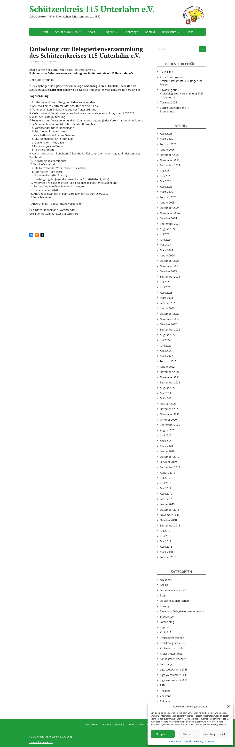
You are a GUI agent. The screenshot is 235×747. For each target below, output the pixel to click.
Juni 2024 (165, 239)
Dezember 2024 (169, 208)
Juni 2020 (165, 435)
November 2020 (170, 414)
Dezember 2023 (169, 261)
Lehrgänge (131, 32)
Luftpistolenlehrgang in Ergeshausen (174, 109)
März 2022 (166, 356)
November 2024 (170, 213)
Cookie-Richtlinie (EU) (139, 724)
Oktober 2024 (168, 218)
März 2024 (166, 250)
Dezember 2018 (169, 509)
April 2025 (166, 186)
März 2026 (166, 139)
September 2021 (170, 382)
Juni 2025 (165, 176)
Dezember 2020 (169, 409)
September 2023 (170, 276)
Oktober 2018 (168, 520)
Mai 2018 (165, 541)
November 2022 (170, 319)
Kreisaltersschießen (172, 638)
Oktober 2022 (168, 324)
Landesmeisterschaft (173, 659)
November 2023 (170, 266)
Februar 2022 (168, 361)
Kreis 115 (165, 632)
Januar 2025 (167, 202)
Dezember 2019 (169, 456)
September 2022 (170, 329)
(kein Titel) (166, 72)
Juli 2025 (165, 171)
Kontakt (150, 32)
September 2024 (170, 224)
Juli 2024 (165, 234)
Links (190, 32)
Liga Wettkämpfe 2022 (174, 680)
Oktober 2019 (168, 462)
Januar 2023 (167, 308)
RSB (162, 685)
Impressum (210, 741)
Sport (91, 32)
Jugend (109, 32)
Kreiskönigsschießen (173, 643)
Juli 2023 (165, 282)
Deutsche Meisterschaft (174, 601)
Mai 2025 (165, 181)
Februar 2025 (168, 197)
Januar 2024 (167, 255)
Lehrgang (166, 664)
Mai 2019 (165, 488)
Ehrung (164, 606)
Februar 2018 (168, 557)
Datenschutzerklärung (193, 741)
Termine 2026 (168, 102)
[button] (228, 706)
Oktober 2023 (168, 271)
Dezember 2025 (169, 155)
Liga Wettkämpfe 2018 (174, 669)
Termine (165, 691)
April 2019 (166, 493)
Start (45, 32)
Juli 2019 (165, 478)
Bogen (164, 595)
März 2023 (166, 298)
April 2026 (166, 134)
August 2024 (167, 229)
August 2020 (167, 430)
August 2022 (167, 335)
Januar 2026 (167, 149)
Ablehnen (188, 734)
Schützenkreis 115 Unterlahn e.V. (117, 9)
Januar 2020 (167, 451)
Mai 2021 (165, 393)
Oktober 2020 (168, 419)
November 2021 (170, 377)
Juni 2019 (165, 483)
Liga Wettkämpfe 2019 (174, 675)
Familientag (167, 622)
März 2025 (166, 192)
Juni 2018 (165, 536)
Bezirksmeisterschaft (173, 590)
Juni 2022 (165, 345)
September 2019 (170, 467)
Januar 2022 (167, 366)
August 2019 (167, 472)
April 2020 (166, 441)
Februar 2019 (168, 499)
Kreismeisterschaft (171, 648)
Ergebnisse (167, 616)
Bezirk (164, 585)
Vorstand (165, 696)
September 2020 (170, 425)
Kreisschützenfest (171, 653)
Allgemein (51, 61)
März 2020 (166, 446)
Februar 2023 (168, 303)
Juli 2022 (165, 340)
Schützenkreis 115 (66, 32)
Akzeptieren (162, 734)
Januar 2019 (167, 504)
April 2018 (166, 546)
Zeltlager (165, 701)
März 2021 (166, 398)
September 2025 (170, 165)
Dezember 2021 (169, 372)
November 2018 (170, 515)
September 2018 (170, 525)
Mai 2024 (165, 245)
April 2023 (166, 292)
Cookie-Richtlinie (173, 741)
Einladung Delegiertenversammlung (182, 611)
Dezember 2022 (169, 313)
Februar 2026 (168, 144)
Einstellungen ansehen (215, 734)
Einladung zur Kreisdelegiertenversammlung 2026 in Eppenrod (182, 93)
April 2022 (166, 351)
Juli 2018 (165, 531)
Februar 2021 (168, 404)
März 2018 (166, 552)
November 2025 (170, 160)
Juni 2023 (165, 287)
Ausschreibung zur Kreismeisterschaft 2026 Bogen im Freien (181, 80)
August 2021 (167, 388)
